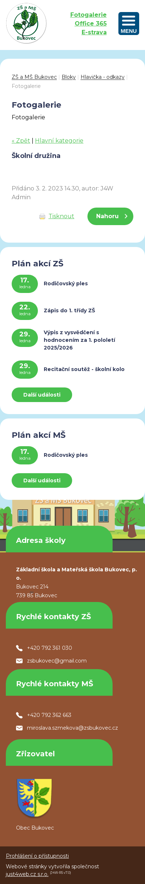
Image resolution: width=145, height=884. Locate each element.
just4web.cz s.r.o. (27, 874)
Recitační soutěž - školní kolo (84, 369)
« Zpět (21, 140)
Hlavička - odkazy (103, 77)
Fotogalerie (88, 14)
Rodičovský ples (66, 283)
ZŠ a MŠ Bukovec (34, 77)
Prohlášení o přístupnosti (37, 856)
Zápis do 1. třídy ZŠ (69, 310)
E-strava (94, 32)
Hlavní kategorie (59, 140)
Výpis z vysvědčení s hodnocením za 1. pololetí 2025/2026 (79, 340)
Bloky (69, 77)
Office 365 (91, 23)
